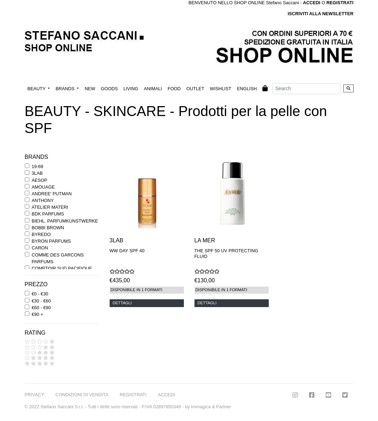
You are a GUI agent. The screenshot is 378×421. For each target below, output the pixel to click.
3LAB (37, 173)
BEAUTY (37, 88)
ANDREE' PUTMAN (52, 193)
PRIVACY (34, 394)
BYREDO (41, 234)
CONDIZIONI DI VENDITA (82, 394)
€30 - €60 (41, 301)
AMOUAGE (43, 187)
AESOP (39, 180)
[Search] (306, 88)
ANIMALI (153, 88)
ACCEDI (166, 394)
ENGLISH (247, 88)
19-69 (37, 166)
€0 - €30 (40, 293)
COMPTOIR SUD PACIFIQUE (62, 268)
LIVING (130, 88)
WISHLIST (220, 88)
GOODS (109, 88)
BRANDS (66, 88)
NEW (90, 88)
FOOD (174, 88)
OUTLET (195, 88)
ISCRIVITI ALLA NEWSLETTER (320, 13)
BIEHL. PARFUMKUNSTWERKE (65, 221)
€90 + (37, 314)
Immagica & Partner (211, 406)
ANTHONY (43, 200)
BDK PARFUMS (48, 214)
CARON (40, 247)
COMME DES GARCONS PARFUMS (58, 258)
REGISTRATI (340, 2)
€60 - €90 (41, 307)
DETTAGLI (122, 303)
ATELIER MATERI (50, 207)
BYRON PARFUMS (51, 241)
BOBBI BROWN (48, 227)
